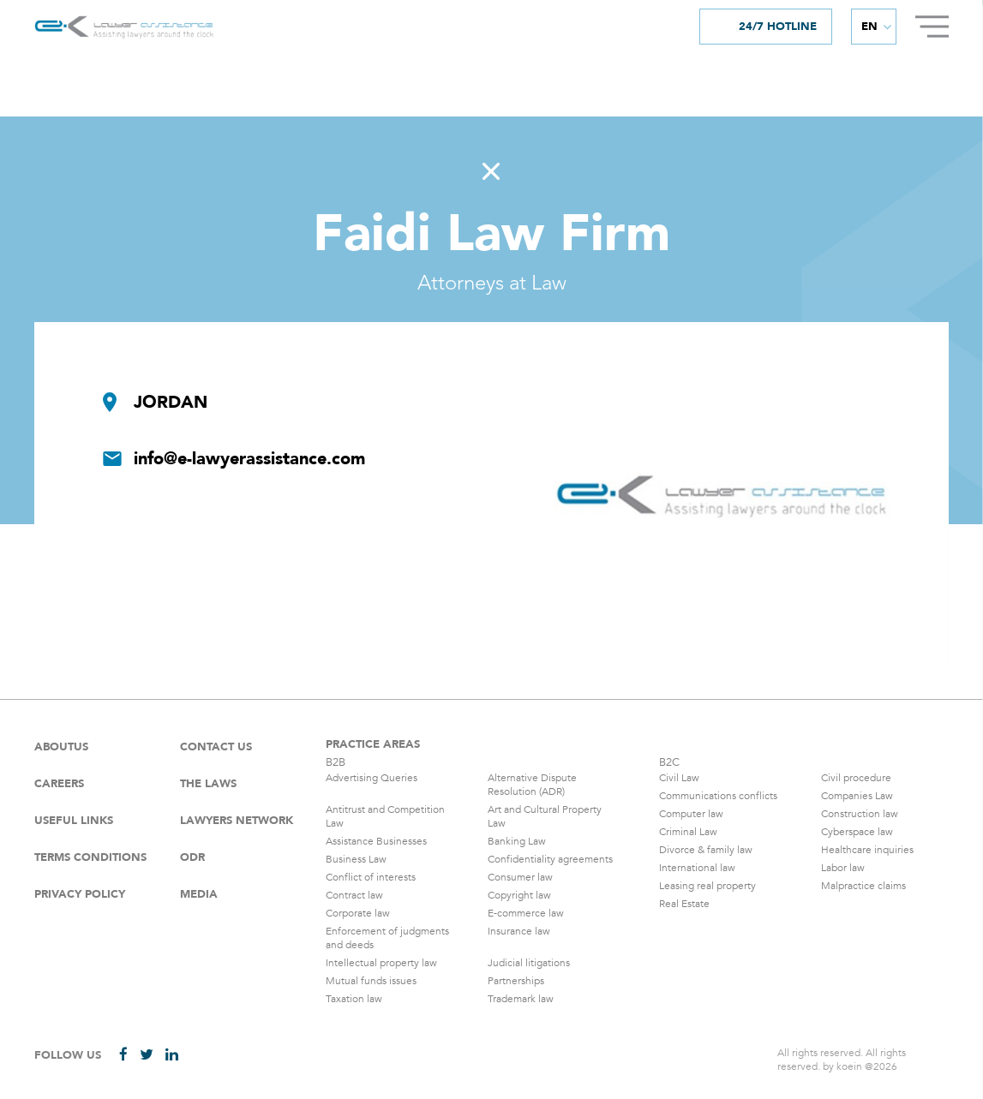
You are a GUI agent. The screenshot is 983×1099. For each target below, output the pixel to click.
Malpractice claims (863, 886)
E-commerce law (526, 913)
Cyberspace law (857, 832)
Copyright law (519, 895)
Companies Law (857, 796)
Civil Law (679, 778)
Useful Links (73, 820)
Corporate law (358, 913)
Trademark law (521, 999)
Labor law (843, 868)
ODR (192, 857)
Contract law (354, 895)
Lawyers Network (236, 820)
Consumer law (520, 877)
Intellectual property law (381, 963)
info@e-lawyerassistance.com (249, 459)
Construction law (859, 814)
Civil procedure (856, 778)
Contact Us (216, 747)
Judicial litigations (529, 963)
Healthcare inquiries (867, 850)
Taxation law (354, 999)
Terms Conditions (90, 857)
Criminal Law (688, 832)
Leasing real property (707, 886)
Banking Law (517, 841)
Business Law (356, 859)
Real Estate (684, 904)
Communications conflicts (718, 796)
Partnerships (516, 981)
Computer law (691, 814)
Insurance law (519, 931)
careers (59, 783)
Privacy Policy (79, 894)
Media (199, 894)
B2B (335, 762)
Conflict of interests (371, 877)
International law (697, 868)
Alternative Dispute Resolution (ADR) (532, 784)
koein (849, 1066)
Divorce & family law (705, 850)
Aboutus (61, 747)
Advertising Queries (371, 778)
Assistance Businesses (376, 841)
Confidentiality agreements (550, 859)
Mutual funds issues (371, 981)
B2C (669, 762)
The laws (208, 783)
